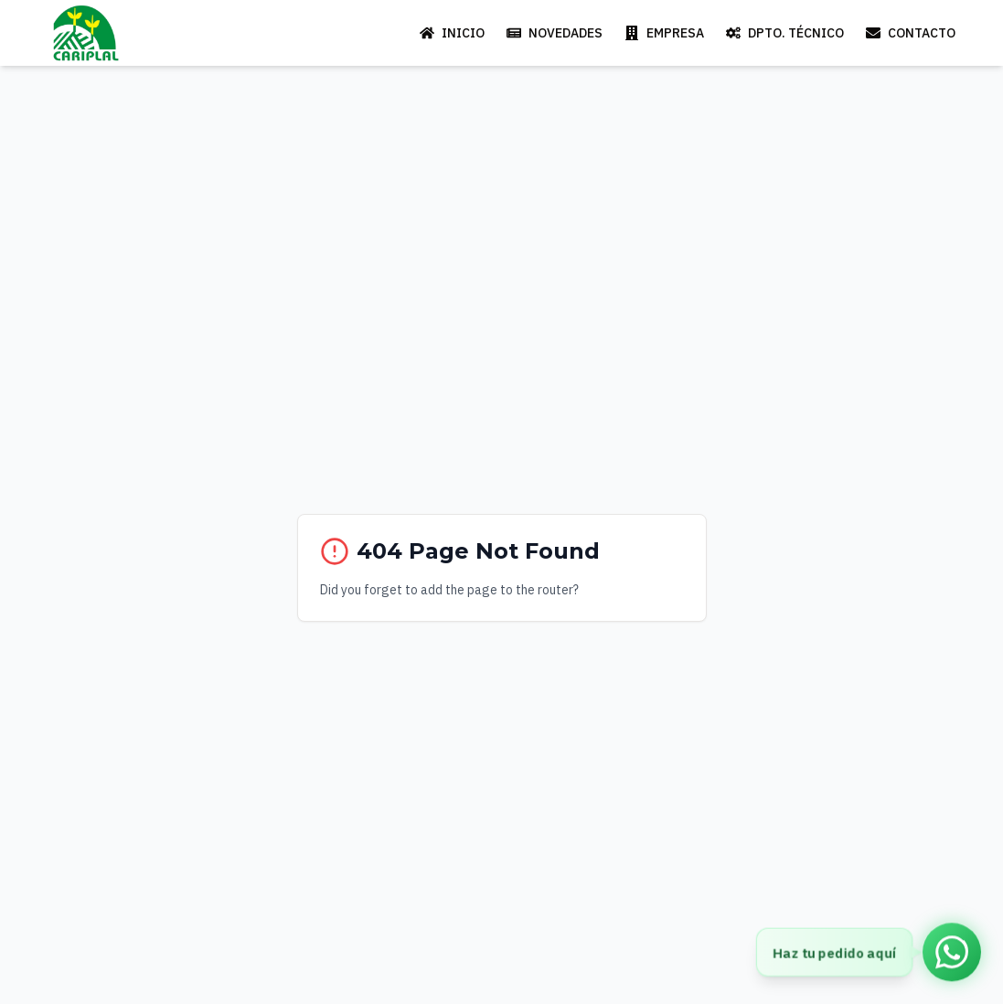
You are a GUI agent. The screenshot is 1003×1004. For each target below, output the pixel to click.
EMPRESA (664, 33)
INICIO (452, 33)
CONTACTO (910, 33)
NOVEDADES (555, 33)
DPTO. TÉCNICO (785, 33)
